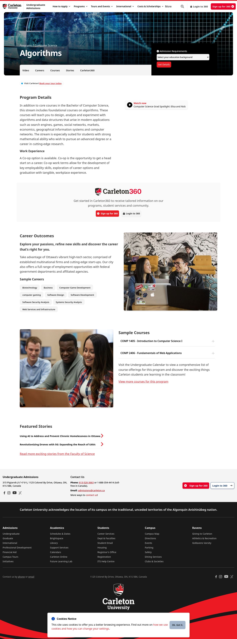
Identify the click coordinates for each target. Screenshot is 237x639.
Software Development (82, 294)
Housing (102, 547)
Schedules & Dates (60, 533)
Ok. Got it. (177, 624)
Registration (104, 556)
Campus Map (152, 533)
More (168, 6)
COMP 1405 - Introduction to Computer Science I (151, 341)
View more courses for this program (143, 381)
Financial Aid (9, 552)
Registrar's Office (106, 552)
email (31, 576)
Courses (55, 70)
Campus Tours (10, 556)
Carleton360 (87, 70)
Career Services (105, 533)
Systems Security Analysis (69, 302)
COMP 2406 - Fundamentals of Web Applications (151, 353)
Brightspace (56, 538)
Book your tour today (50, 83)
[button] (184, 6)
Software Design (55, 294)
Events (148, 542)
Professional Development (17, 547)
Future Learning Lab (61, 561)
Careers (39, 70)
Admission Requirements (172, 51)
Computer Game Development (75, 287)
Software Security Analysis (35, 302)
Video (25, 70)
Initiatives (8, 561)
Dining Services (153, 556)
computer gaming (31, 294)
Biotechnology (29, 287)
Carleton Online (58, 556)
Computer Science (46, 45)
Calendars (55, 552)
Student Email (105, 542)
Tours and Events (102, 6)
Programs (80, 6)
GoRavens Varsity (201, 542)
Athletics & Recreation (204, 538)
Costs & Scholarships (150, 6)
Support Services (59, 547)
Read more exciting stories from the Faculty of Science (57, 454)
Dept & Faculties (106, 538)
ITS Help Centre (106, 561)
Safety (148, 552)
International (125, 6)
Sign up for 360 (223, 6)
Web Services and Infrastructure (38, 309)
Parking (149, 547)
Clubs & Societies (154, 561)
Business (48, 287)
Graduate (8, 538)
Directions (150, 538)
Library (54, 542)
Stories (70, 70)
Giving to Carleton (202, 533)
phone (21, 576)
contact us (91, 495)
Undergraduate (11, 533)
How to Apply (61, 6)
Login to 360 (200, 6)
